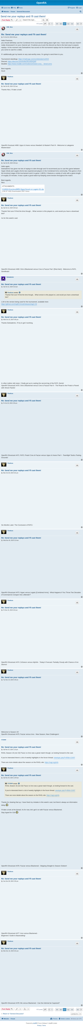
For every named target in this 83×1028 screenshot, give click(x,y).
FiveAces (10, 76)
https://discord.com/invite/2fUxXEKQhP (22, 61)
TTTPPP (3, 740)
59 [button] (57, 24)
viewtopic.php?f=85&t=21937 (64, 758)
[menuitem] (13, 7)
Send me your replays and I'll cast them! (23, 16)
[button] (45, 23)
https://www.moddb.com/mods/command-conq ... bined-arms (30, 64)
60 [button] (61, 24)
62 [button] (68, 24)
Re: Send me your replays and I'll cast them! (23, 34)
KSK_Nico (10, 27)
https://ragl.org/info (51, 762)
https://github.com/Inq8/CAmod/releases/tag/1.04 (19, 304)
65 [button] (78, 24)
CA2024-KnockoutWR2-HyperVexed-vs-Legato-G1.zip (23, 189)
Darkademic (10, 277)
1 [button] (51, 24)
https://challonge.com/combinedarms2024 (33, 59)
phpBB (35, 1023)
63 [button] (72, 24)
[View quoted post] (20, 292)
